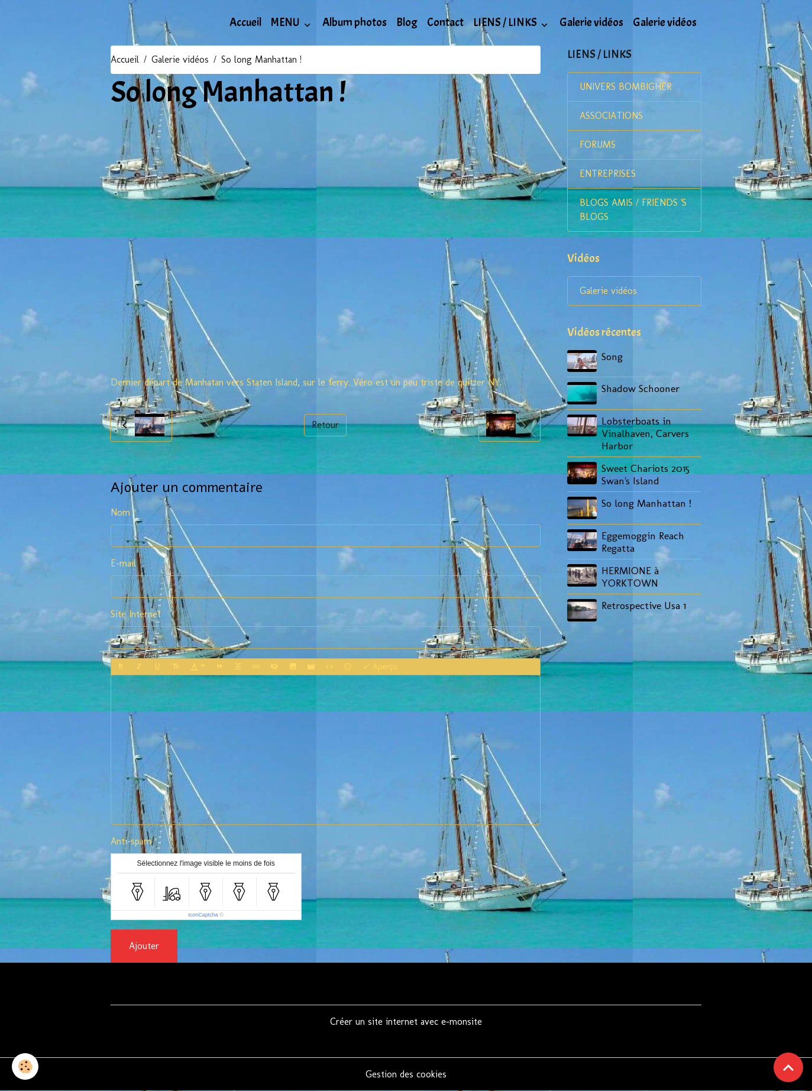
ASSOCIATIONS (611, 115)
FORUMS (598, 144)
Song (612, 356)
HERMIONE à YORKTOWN (630, 576)
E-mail (123, 563)
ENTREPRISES (608, 173)
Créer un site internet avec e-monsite (406, 1021)
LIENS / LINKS (506, 22)
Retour (325, 424)
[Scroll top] (788, 1067)
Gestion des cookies (406, 1074)
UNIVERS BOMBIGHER (626, 86)
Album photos (354, 22)
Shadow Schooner (640, 388)
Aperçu (379, 667)
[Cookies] (25, 1066)
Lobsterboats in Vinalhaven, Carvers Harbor (645, 433)
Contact (445, 22)
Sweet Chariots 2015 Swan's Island (645, 474)
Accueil (245, 22)
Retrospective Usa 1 (643, 605)
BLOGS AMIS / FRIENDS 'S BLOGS (633, 209)
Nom (120, 512)
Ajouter (144, 945)
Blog (407, 22)
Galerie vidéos (591, 22)
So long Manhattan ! (646, 503)
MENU (286, 22)
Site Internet (136, 614)
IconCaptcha (203, 915)
